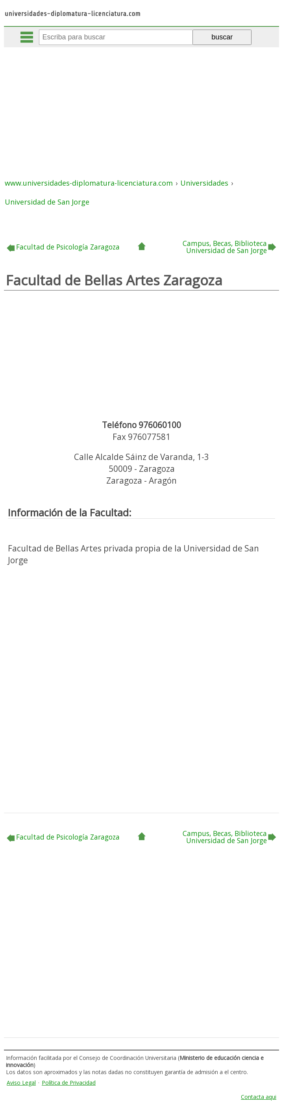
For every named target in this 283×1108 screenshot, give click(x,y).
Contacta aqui (258, 1097)
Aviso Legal (21, 1082)
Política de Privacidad (69, 1082)
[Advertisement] (142, 106)
